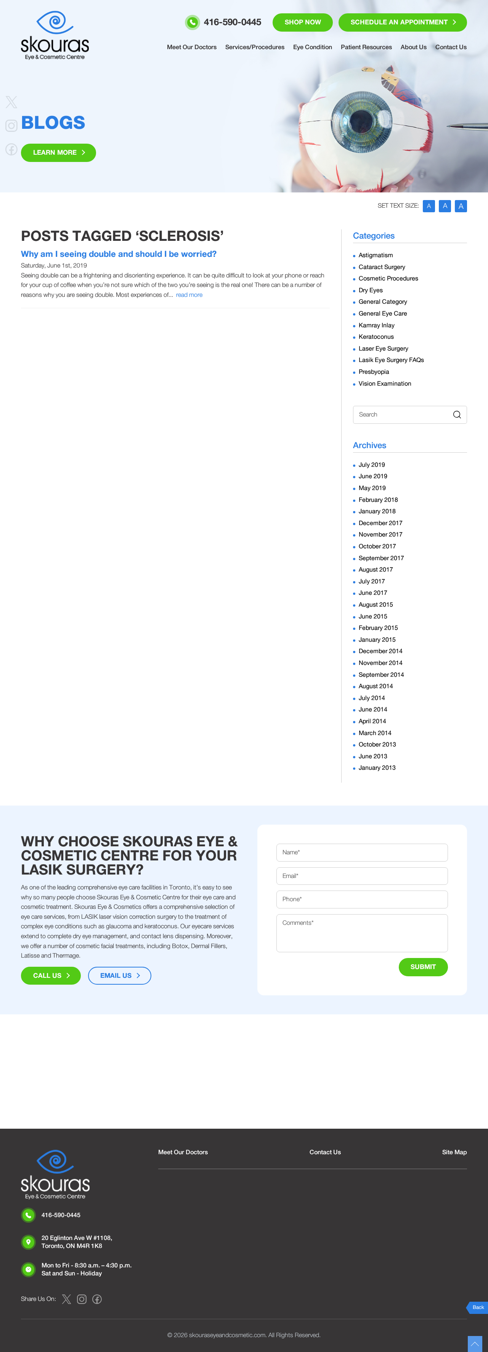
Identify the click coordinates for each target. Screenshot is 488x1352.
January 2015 (377, 640)
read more (189, 295)
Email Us (116, 976)
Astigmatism (376, 255)
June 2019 (373, 477)
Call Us (47, 976)
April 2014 (372, 721)
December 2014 (381, 652)
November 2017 (381, 535)
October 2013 (377, 745)
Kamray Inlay (377, 325)
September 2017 (381, 558)
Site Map (454, 1152)
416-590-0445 (61, 1215)
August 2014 (376, 686)
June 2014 (373, 710)
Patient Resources (367, 48)
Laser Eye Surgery (383, 349)
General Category (383, 302)
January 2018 (377, 511)
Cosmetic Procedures (388, 279)
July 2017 (372, 581)
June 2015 (373, 617)
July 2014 (372, 698)
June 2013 (373, 756)
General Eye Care (383, 314)
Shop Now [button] (302, 22)
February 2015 (378, 628)
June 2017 (373, 593)
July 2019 (372, 465)
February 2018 (378, 500)
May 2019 (372, 488)
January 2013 (377, 768)
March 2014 (375, 733)
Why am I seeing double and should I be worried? (119, 254)
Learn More (55, 153)
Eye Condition (314, 48)
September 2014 (381, 675)
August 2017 (376, 570)
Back (478, 1307)
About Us (414, 48)
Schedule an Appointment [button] (398, 22)
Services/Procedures (256, 48)
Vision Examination (385, 384)
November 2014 (381, 663)
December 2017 (381, 523)
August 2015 (376, 605)
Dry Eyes (371, 290)
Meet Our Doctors (194, 48)
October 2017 (377, 546)
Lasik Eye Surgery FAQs (391, 360)
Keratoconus (376, 337)
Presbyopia (374, 372)
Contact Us (451, 48)
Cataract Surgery (382, 267)
